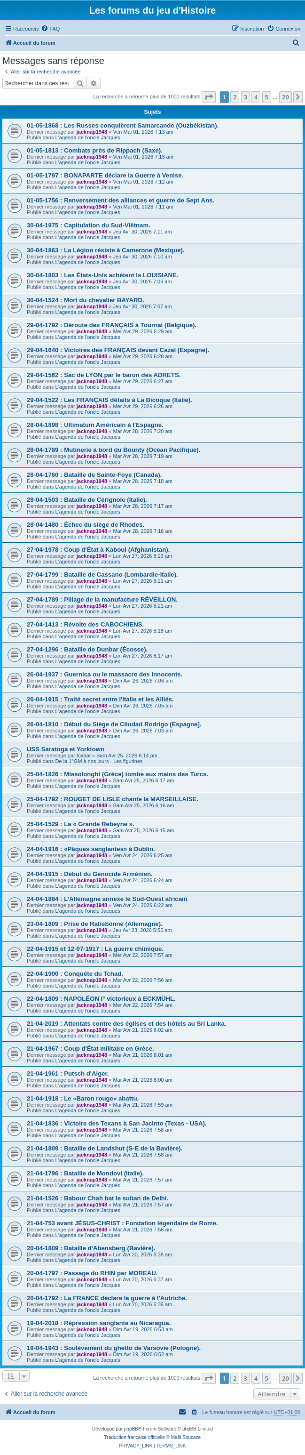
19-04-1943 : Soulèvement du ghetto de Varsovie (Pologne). (114, 1347)
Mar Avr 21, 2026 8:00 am (142, 1080)
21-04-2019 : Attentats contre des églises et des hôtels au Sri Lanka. (127, 1023)
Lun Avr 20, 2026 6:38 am (142, 1254)
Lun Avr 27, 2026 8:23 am (142, 556)
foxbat (84, 755)
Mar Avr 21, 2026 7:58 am (142, 1130)
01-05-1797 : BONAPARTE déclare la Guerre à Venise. (105, 175)
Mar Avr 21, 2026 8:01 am (142, 1055)
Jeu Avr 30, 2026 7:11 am (142, 231)
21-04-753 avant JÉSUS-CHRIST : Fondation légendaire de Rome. (122, 1223)
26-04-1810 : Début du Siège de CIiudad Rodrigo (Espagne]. (114, 724)
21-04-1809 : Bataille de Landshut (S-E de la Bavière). (104, 1148)
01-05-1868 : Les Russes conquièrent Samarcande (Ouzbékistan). (123, 125)
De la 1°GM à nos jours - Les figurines (99, 761)
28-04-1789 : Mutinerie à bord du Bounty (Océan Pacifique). (113, 449)
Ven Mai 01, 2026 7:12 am (143, 182)
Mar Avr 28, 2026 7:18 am (142, 481)
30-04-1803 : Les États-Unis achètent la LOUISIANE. (102, 275)
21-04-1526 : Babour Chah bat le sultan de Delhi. (97, 1198)
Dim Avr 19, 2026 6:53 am (142, 1329)
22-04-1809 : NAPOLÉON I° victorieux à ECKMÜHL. (101, 998)
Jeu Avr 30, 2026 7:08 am (142, 281)
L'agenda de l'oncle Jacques (87, 137)
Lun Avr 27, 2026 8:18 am (142, 631)
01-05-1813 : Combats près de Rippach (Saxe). (95, 150)
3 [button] (245, 97)
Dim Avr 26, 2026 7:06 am (142, 680)
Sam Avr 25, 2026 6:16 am (143, 805)
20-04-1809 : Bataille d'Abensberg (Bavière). (91, 1248)
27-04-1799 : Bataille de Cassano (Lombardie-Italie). (102, 574)
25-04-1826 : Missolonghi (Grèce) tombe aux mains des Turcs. (117, 774)
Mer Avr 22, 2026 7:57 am (142, 955)
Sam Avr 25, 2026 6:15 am (143, 830)
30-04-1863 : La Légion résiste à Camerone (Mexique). (106, 250)
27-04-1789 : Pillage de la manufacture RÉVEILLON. (102, 599)
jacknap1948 (92, 132)
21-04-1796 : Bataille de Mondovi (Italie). (85, 1173)
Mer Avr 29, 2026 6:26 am (142, 406)
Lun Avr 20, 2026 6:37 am (142, 1279)
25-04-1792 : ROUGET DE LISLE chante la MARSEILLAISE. (112, 799)
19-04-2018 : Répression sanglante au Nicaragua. (99, 1322)
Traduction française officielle (134, 1437)
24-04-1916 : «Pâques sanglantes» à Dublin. (91, 848)
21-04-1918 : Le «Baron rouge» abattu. (83, 1098)
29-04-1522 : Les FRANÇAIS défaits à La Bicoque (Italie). (109, 399)
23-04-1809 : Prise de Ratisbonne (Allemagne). (95, 923)
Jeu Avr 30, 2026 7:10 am (142, 256)
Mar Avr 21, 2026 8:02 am (142, 1030)
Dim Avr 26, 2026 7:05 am (142, 705)
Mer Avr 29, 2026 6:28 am (142, 356)
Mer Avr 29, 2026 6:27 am (142, 381)
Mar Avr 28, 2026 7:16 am (142, 531)
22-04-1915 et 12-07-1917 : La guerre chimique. (95, 948)
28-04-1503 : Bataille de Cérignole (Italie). (87, 499)
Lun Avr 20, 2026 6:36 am (142, 1304)
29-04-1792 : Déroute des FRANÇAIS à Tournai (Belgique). (111, 325)
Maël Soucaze (186, 1437)
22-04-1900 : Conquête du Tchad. (75, 973)
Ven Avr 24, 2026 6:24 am (142, 880)
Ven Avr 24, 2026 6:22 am (142, 905)
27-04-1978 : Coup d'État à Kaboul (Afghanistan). (98, 549)
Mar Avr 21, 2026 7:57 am (142, 1179)
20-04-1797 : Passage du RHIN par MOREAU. (92, 1273)
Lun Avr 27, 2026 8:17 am (142, 656)
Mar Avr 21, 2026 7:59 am (142, 1105)
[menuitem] (50, 28)
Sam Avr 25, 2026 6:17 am (143, 780)
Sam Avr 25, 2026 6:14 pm (126, 755)
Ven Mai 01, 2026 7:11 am (143, 206)
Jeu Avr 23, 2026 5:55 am (142, 930)
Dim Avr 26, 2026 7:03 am (142, 730)
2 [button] (234, 97)
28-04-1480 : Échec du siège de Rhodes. (85, 524)
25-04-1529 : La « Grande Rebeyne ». (80, 824)
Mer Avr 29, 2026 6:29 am (142, 331)
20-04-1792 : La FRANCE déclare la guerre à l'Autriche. (107, 1298)
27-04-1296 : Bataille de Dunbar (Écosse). (87, 649)
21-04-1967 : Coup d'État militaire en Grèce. (90, 1048)
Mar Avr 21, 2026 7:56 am (142, 1229)
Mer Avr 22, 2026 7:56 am (142, 980)
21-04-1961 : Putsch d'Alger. (68, 1073)
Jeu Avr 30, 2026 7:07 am (142, 306)
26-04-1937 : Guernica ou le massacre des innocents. (104, 674)
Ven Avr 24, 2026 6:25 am (142, 855)
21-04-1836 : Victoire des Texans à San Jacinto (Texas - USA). (117, 1123)
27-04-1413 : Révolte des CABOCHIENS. (85, 624)
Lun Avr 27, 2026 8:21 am (142, 581)
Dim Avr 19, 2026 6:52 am (142, 1354)
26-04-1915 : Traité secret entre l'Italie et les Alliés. (100, 699)
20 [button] (285, 97)
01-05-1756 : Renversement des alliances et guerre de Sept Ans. (120, 200)
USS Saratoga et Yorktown (65, 749)
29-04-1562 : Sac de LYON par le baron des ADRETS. (103, 374)
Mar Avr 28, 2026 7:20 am (142, 431)
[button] (209, 97)
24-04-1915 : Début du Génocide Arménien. (90, 873)
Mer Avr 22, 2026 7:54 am (142, 1005)
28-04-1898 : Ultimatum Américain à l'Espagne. (95, 424)
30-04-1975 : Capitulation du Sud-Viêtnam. (88, 225)
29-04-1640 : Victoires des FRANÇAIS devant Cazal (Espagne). (118, 350)
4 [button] (256, 97)
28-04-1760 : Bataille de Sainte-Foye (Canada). (94, 474)
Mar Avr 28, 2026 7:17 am (142, 506)
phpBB (131, 1428)
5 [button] (266, 97)
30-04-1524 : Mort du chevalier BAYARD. (85, 300)
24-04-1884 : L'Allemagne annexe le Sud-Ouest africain (107, 898)
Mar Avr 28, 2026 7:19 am (142, 456)
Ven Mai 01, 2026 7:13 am (143, 132)
